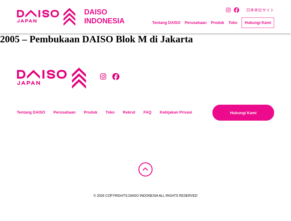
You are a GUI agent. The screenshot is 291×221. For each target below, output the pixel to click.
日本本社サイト (260, 10)
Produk (217, 23)
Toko (232, 23)
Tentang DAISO (166, 23)
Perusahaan (195, 23)
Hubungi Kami (258, 23)
